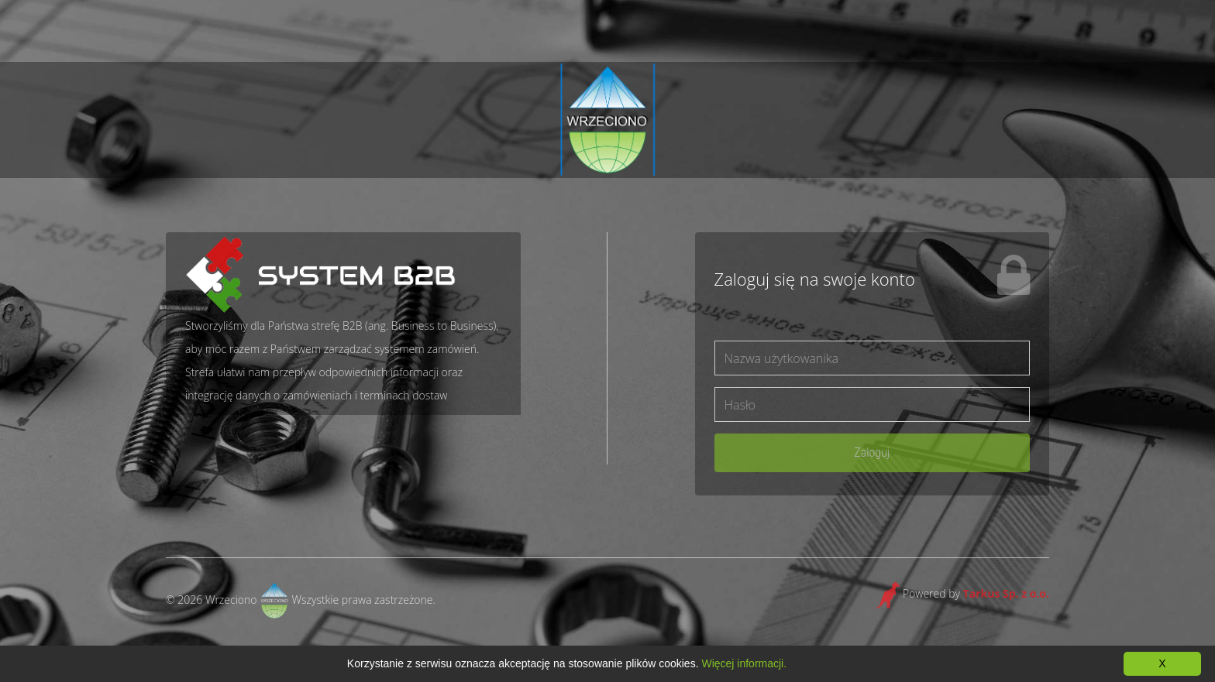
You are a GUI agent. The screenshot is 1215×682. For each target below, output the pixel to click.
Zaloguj (872, 452)
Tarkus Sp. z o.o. (1006, 593)
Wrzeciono (231, 599)
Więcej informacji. (743, 663)
